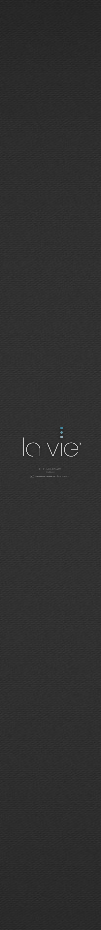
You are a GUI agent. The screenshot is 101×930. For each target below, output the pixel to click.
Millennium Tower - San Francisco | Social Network (50, 473)
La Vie (51, 443)
